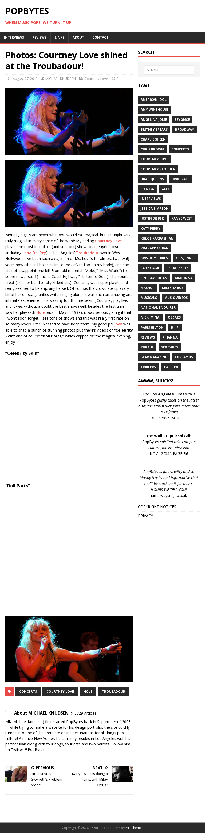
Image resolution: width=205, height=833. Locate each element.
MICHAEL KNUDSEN (60, 78)
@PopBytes (34, 749)
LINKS (59, 37)
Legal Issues (177, 268)
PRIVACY (145, 515)
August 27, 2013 (25, 78)
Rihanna (170, 337)
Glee (165, 189)
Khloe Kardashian (157, 238)
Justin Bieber (152, 218)
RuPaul (147, 347)
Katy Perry (150, 228)
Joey (118, 324)
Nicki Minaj (150, 317)
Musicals (149, 297)
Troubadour (87, 252)
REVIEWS (39, 37)
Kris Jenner (185, 258)
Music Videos (176, 297)
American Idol (154, 99)
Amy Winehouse (155, 109)
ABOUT (78, 37)
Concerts (28, 691)
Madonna (183, 278)
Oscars (174, 317)
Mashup (148, 288)
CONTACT (100, 37)
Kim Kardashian (155, 248)
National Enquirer (158, 307)
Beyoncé (182, 119)
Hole (40, 312)
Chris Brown (152, 149)
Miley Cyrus (172, 288)
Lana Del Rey (34, 252)
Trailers (148, 367)
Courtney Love (96, 78)
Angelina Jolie (154, 119)
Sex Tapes (169, 347)
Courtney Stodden (158, 169)
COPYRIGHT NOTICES (157, 506)
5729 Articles (85, 713)
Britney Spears (154, 129)
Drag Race (180, 179)
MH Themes (134, 828)
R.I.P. (175, 327)
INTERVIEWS (14, 37)
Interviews (151, 198)
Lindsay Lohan (154, 278)
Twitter (170, 367)
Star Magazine (154, 357)
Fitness (147, 189)
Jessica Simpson (155, 208)
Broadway (184, 129)
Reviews (148, 337)
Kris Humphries (154, 258)
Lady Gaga (150, 268)
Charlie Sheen (153, 139)
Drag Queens (152, 179)
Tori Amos (184, 357)
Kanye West (181, 218)
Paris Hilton (152, 327)
